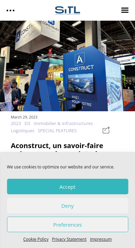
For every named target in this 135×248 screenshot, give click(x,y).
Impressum (101, 239)
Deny (67, 205)
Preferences (67, 224)
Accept (67, 186)
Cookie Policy (35, 239)
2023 (16, 123)
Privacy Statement (69, 239)
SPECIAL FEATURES (57, 130)
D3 (27, 123)
